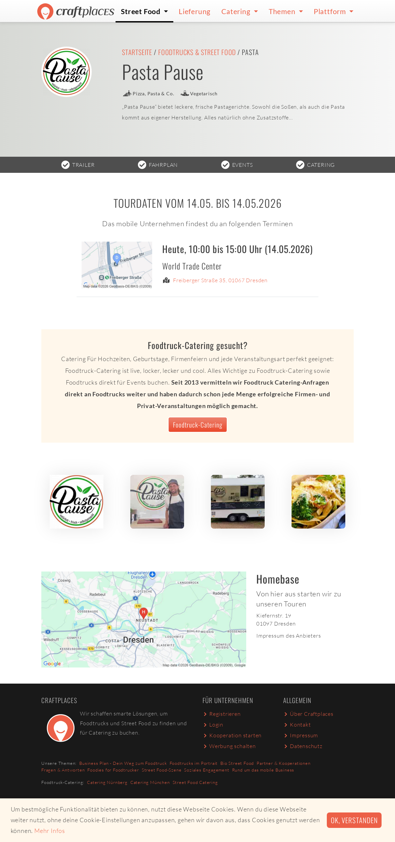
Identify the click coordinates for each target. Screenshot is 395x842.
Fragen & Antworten (63, 770)
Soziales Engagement (206, 770)
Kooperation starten (232, 735)
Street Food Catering (195, 782)
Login (213, 724)
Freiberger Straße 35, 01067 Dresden (220, 280)
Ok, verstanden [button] (354, 820)
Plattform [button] (331, 11)
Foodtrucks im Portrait (194, 763)
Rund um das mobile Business (263, 770)
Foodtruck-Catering (197, 425)
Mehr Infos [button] (49, 830)
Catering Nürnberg (107, 782)
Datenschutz (302, 746)
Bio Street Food (237, 763)
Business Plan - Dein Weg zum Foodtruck (123, 763)
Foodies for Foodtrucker (113, 770)
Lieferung (195, 11)
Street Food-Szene (162, 770)
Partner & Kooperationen (283, 763)
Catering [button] (236, 11)
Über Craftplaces (308, 713)
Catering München (150, 782)
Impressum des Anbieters (288, 635)
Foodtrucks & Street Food (197, 52)
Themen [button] (283, 11)
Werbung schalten (229, 746)
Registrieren (222, 713)
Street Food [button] (141, 11)
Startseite (137, 52)
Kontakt (297, 724)
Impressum (300, 735)
